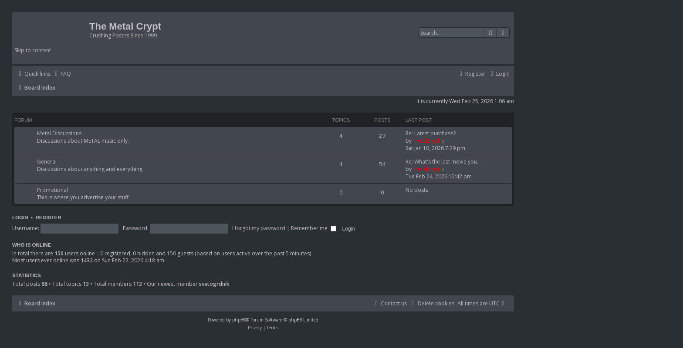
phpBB (239, 320)
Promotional (52, 190)
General (47, 161)
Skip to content (32, 50)
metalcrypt (426, 140)
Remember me (313, 228)
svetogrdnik (214, 284)
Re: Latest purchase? (431, 133)
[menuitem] (62, 73)
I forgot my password (258, 228)
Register (48, 217)
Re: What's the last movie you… (443, 161)
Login (20, 217)
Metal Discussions (59, 133)
